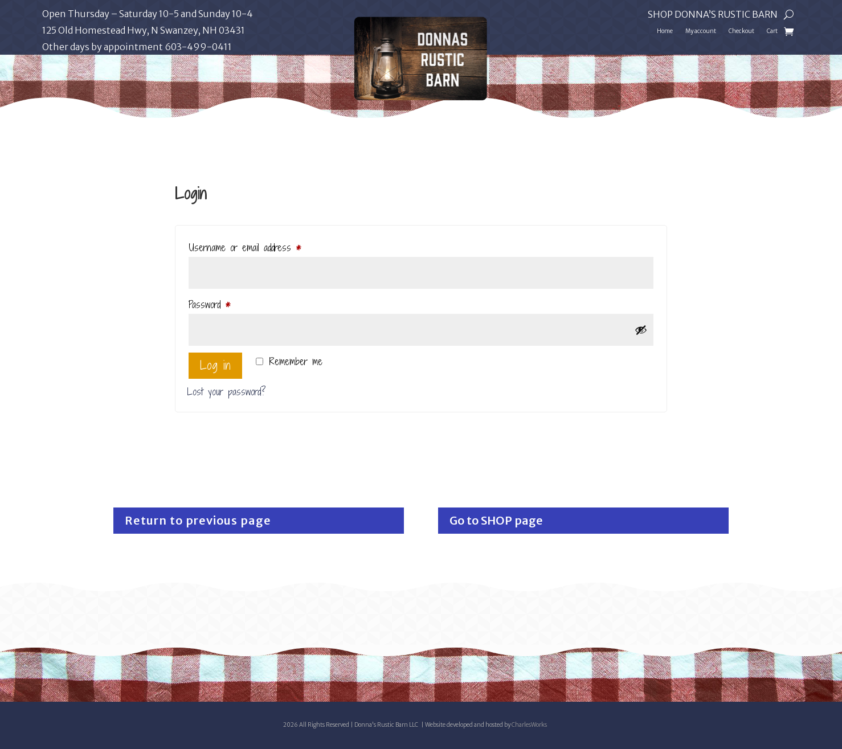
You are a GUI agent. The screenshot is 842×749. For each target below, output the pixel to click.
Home (665, 31)
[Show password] (641, 330)
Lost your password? (226, 391)
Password (224, 303)
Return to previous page (198, 520)
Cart (772, 31)
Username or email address (259, 246)
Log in (215, 365)
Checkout (741, 31)
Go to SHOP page (496, 520)
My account (700, 31)
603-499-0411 (198, 46)
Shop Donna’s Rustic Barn (713, 15)
